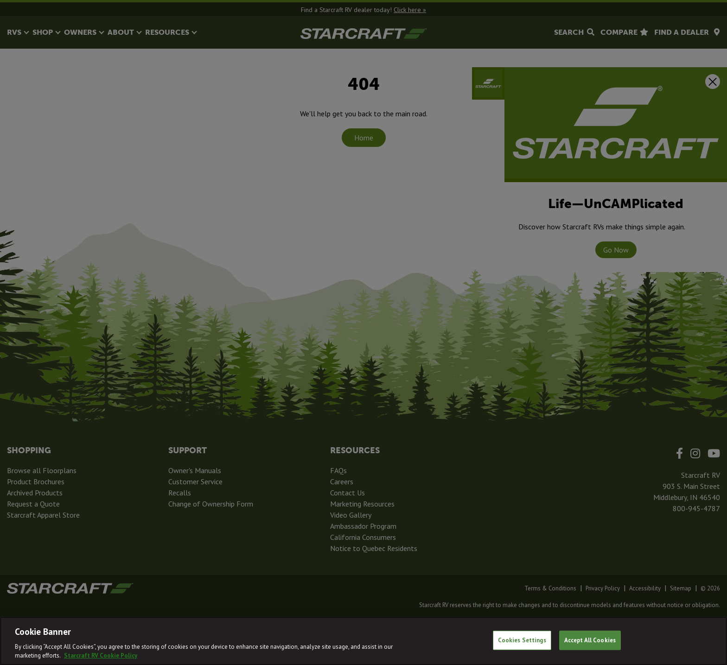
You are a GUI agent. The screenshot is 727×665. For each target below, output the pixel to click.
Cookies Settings (522, 640)
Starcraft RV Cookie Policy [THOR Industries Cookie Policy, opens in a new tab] (100, 655)
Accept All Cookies (590, 640)
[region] (363, 641)
